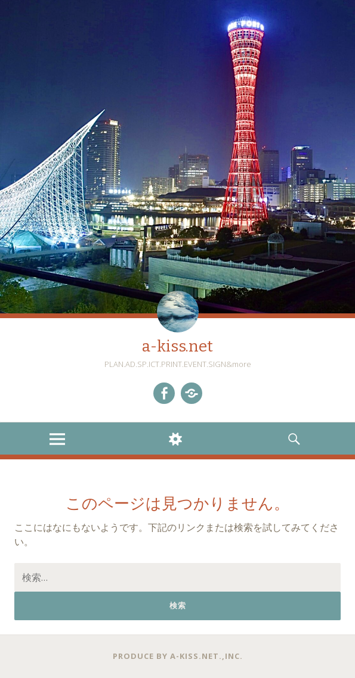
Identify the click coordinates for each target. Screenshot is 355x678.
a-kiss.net (177, 346)
